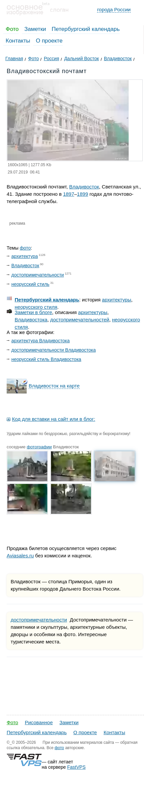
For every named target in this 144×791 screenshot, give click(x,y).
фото (25, 248)
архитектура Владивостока (40, 340)
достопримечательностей (79, 319)
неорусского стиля (36, 307)
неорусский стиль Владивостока (46, 359)
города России (114, 9)
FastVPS (76, 767)
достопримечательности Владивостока (53, 350)
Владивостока (31, 319)
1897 (68, 194)
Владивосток (84, 186)
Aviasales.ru (20, 555)
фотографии (39, 446)
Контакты (18, 41)
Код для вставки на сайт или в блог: (53, 419)
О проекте (49, 41)
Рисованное (39, 722)
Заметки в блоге (33, 312)
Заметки (35, 29)
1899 (82, 194)
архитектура (24, 256)
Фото (12, 29)
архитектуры (116, 299)
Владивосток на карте (54, 386)
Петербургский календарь (86, 29)
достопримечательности (37, 275)
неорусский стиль (30, 284)
